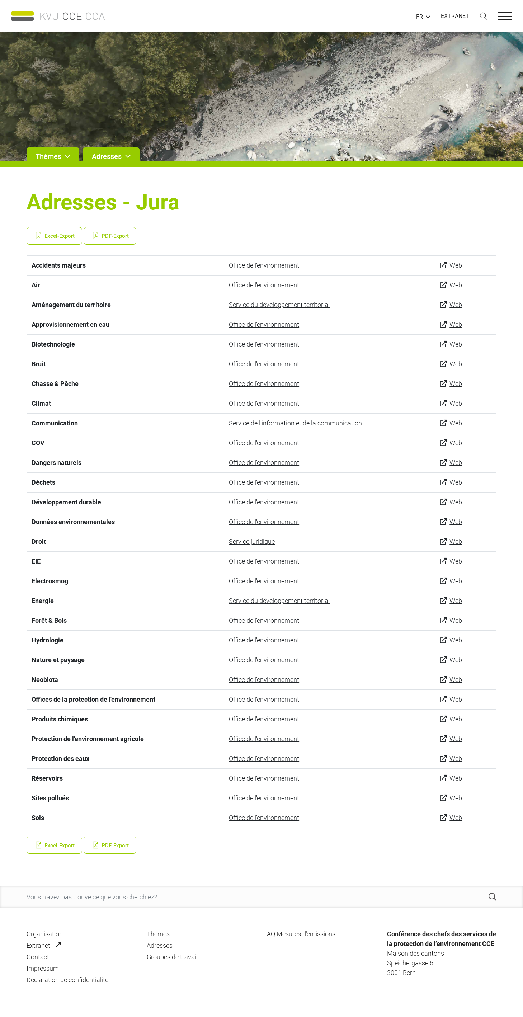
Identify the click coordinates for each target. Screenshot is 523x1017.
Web (455, 265)
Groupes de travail (172, 957)
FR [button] (419, 17)
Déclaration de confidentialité (67, 980)
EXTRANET (455, 16)
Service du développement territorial (279, 305)
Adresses (160, 945)
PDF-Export (110, 236)
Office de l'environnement (264, 265)
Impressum (43, 968)
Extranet (38, 945)
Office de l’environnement (264, 383)
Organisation (45, 934)
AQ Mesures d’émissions (301, 934)
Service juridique (252, 541)
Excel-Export (54, 236)
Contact (38, 957)
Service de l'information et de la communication (295, 423)
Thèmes (158, 934)
